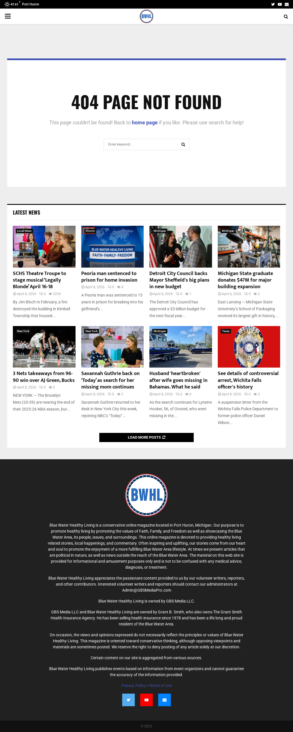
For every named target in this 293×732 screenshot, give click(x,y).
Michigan (160, 230)
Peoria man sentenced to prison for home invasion (109, 276)
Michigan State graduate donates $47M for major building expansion (245, 280)
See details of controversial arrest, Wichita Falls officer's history (248, 380)
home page (145, 122)
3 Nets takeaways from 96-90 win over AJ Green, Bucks (44, 376)
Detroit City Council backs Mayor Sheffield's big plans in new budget (179, 280)
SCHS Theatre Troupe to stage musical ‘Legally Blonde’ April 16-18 (39, 280)
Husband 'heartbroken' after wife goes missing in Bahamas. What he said (178, 380)
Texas (225, 331)
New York (23, 331)
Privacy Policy (133, 685)
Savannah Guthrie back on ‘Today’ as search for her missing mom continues (110, 380)
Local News (24, 230)
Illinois (90, 230)
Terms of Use (160, 685)
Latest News (26, 212)
